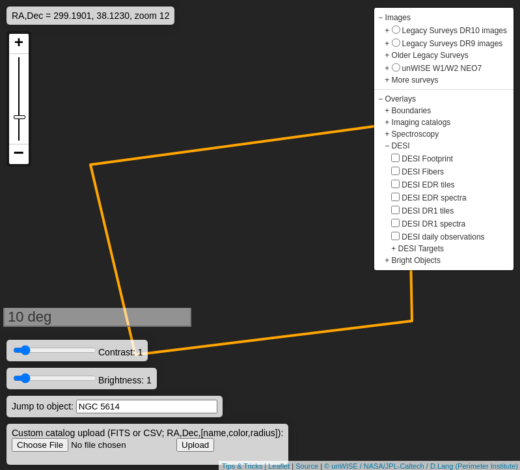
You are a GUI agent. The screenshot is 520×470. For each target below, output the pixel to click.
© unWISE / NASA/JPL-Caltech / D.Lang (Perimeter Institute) (421, 466)
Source (306, 466)
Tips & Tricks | (245, 466)
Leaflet (279, 466)
